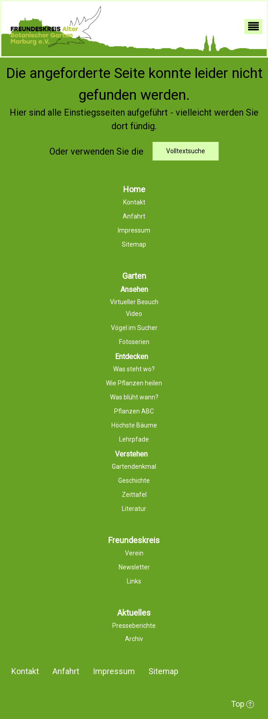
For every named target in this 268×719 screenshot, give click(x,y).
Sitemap (163, 671)
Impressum (114, 671)
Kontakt (25, 671)
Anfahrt (66, 671)
